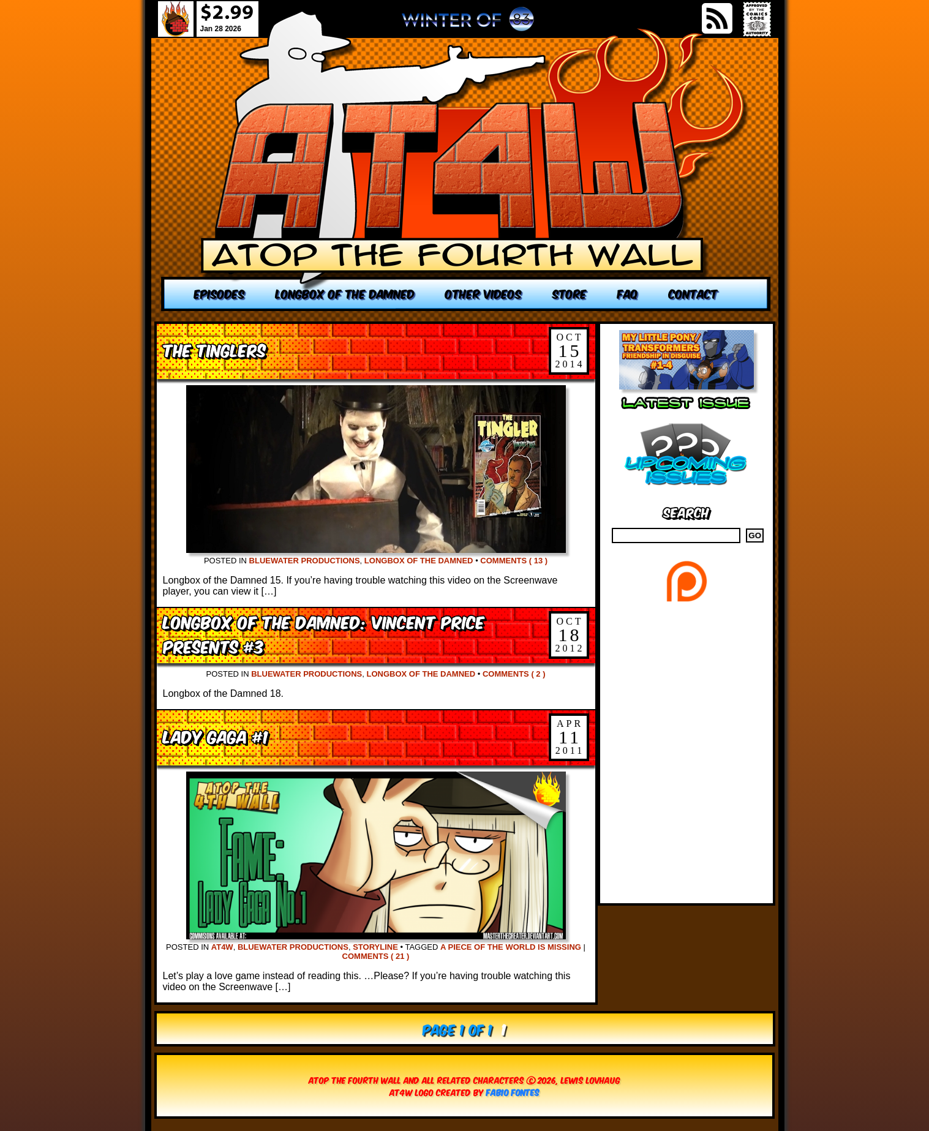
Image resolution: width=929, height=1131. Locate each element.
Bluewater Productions (304, 560)
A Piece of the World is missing (510, 947)
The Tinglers (214, 349)
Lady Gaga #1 (215, 736)
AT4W (222, 947)
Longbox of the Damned (418, 560)
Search (686, 511)
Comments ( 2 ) (514, 673)
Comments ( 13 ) (513, 560)
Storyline (375, 947)
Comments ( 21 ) (376, 956)
